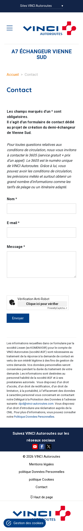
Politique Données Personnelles (34, 416)
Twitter (48, 446)
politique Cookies (41, 480)
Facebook (41, 446)
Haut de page (43, 497)
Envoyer (18, 318)
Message (16, 247)
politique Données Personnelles (41, 472)
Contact (41, 487)
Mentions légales (41, 464)
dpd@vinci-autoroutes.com (36, 403)
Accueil (13, 74)
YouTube (35, 446)
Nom (12, 199)
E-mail (13, 223)
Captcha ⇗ (57, 308)
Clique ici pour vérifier (42, 304)
